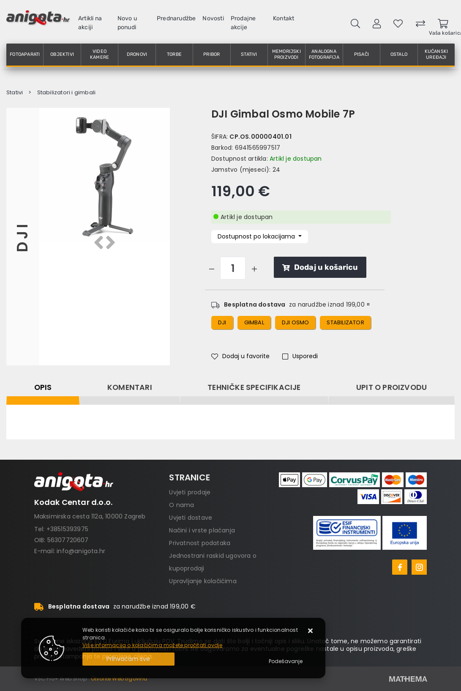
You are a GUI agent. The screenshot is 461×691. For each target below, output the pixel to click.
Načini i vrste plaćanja (202, 530)
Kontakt (283, 18)
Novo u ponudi (127, 23)
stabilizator (345, 322)
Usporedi (300, 356)
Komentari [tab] (129, 387)
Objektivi (62, 54)
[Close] (128, 659)
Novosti (213, 18)
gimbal (254, 322)
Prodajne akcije (243, 23)
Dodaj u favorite (240, 356)
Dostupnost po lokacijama (257, 236)
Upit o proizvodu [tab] (391, 387)
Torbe (174, 54)
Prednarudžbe (176, 18)
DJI (22, 236)
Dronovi (137, 54)
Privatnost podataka (199, 543)
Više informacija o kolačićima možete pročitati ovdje (152, 645)
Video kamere (99, 54)
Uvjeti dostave (190, 517)
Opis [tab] (43, 387)
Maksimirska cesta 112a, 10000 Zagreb (90, 516)
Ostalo (398, 54)
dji (222, 322)
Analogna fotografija (324, 54)
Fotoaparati (25, 54)
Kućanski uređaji (436, 54)
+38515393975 (67, 529)
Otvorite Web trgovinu (119, 678)
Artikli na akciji (90, 23)
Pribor (211, 54)
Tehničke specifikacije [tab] (253, 387)
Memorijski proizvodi (286, 54)
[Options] (286, 661)
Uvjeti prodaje (189, 492)
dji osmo (295, 322)
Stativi (249, 54)
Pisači (361, 54)
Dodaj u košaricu (320, 267)
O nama (181, 505)
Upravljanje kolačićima (202, 581)
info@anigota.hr (81, 551)
